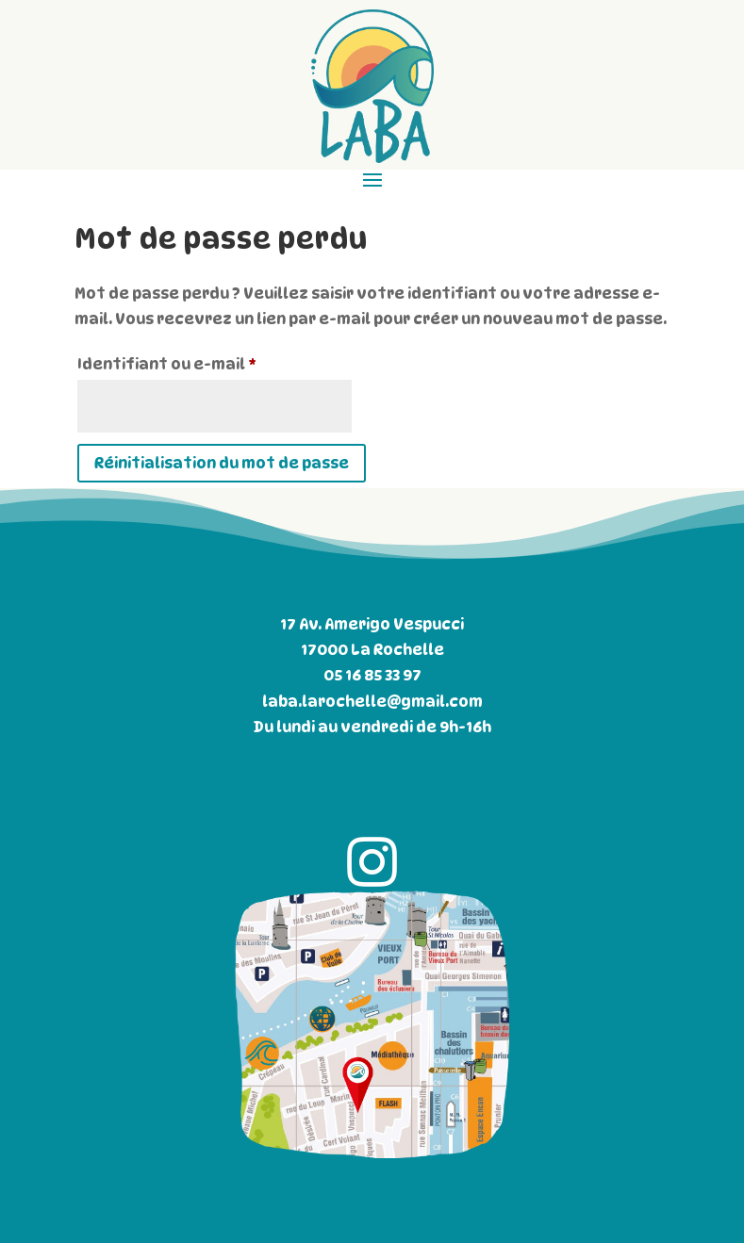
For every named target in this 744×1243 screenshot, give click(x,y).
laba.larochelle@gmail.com (372, 702)
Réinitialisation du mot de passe (221, 463)
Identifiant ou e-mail (213, 361)
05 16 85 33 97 (372, 675)
